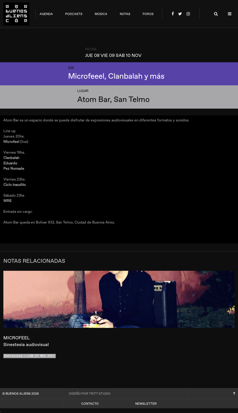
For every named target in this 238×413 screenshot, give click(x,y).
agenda (46, 14)
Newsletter (146, 404)
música (101, 14)
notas (125, 14)
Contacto (90, 404)
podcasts (73, 14)
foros (148, 14)
